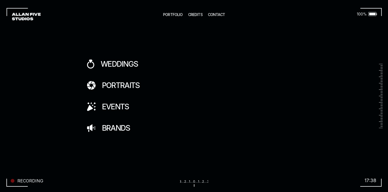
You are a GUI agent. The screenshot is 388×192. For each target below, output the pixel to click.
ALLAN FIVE (26, 14)
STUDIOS (22, 19)
